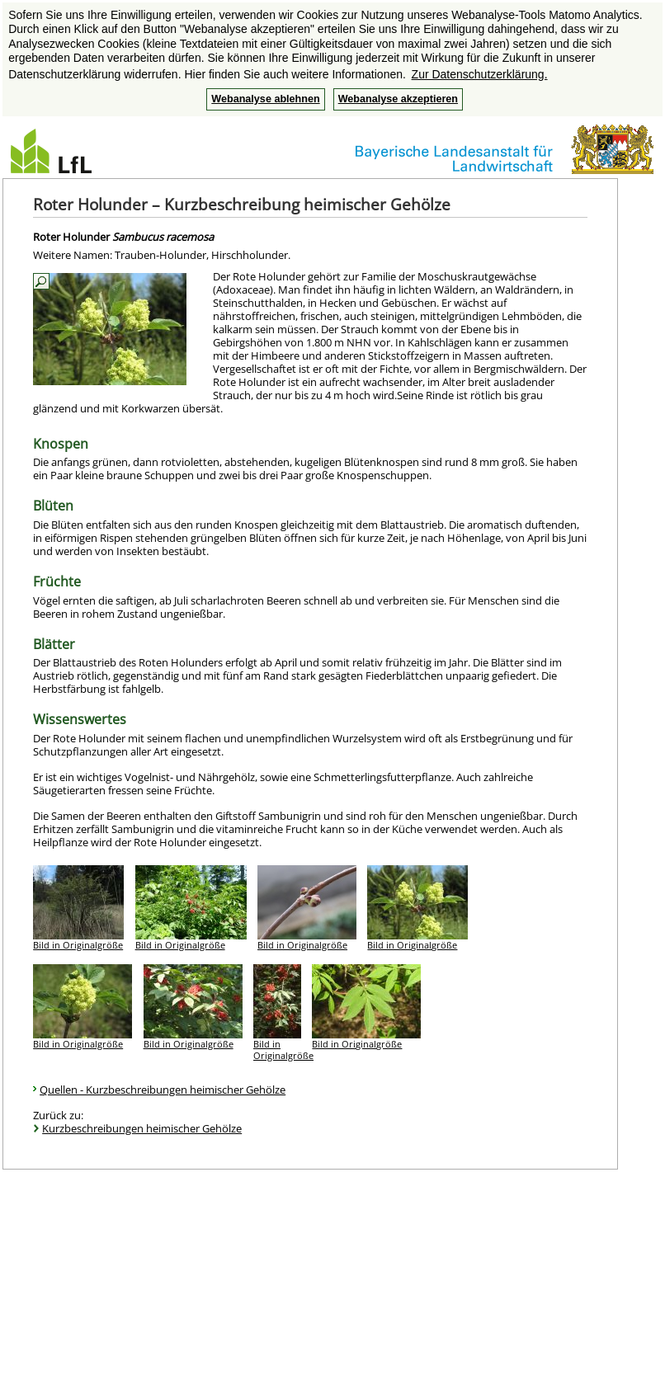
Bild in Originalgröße (78, 945)
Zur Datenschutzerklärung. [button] (480, 74)
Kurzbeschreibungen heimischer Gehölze (142, 1128)
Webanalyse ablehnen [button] (265, 99)
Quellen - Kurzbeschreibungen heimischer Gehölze (162, 1089)
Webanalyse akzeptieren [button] (398, 99)
